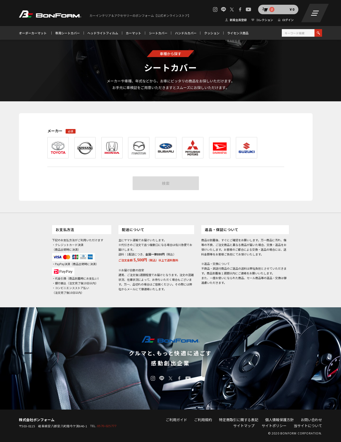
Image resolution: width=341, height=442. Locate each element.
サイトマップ (244, 425)
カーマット (133, 33)
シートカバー (158, 33)
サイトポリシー (274, 425)
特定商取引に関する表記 (238, 419)
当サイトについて (308, 425)
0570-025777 (106, 426)
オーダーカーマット (33, 33)
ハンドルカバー (186, 33)
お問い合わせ (311, 419)
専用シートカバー (67, 33)
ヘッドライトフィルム (102, 33)
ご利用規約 (203, 419)
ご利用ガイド (176, 419)
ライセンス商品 (238, 33)
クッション (212, 33)
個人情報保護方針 (279, 419)
